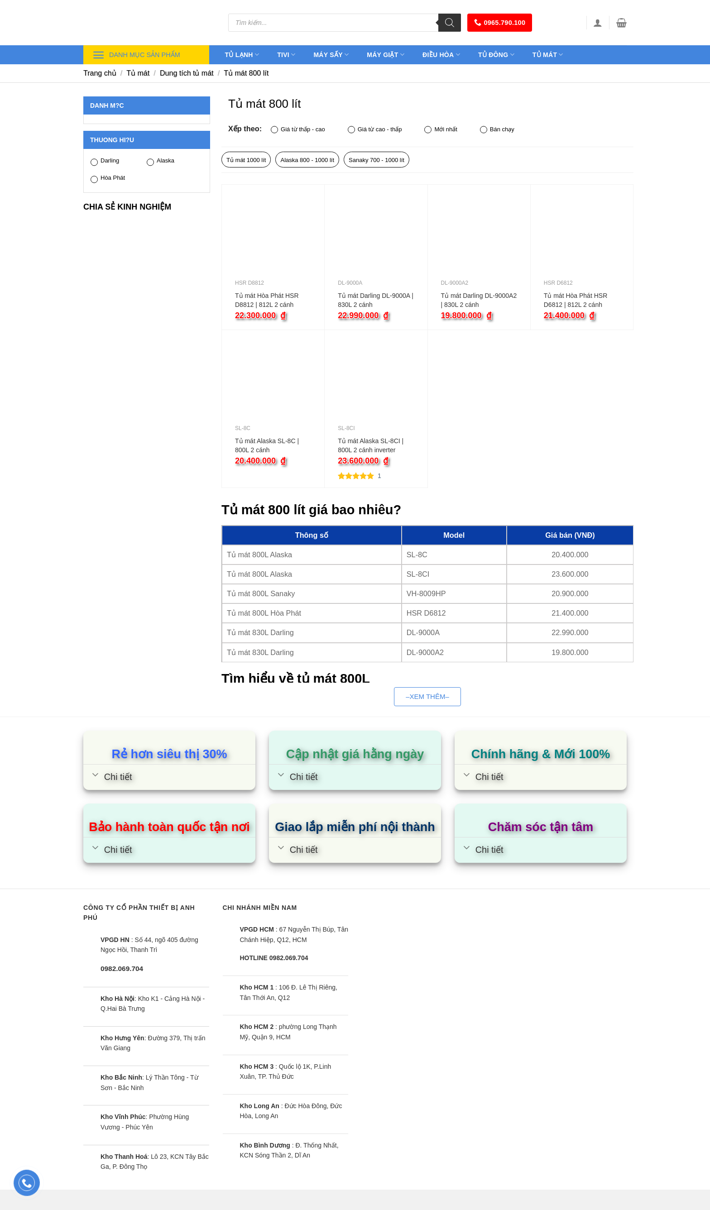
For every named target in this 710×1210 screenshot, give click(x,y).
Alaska (160, 161)
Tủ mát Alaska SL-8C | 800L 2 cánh (267, 445)
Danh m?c (107, 105)
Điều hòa (441, 54)
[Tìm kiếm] (449, 23)
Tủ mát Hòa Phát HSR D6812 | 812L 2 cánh (576, 300)
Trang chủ (99, 73)
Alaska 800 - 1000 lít (307, 160)
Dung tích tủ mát (187, 73)
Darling (105, 161)
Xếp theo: (245, 128)
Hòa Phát (108, 178)
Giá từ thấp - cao (298, 130)
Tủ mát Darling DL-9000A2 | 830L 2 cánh (479, 300)
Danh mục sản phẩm (136, 55)
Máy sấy (331, 54)
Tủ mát (547, 54)
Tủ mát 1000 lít (246, 160)
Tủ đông (496, 54)
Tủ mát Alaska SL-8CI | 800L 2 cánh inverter (370, 445)
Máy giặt (385, 54)
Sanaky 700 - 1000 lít (376, 160)
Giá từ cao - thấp (375, 130)
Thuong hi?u (112, 139)
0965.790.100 (499, 22)
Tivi (286, 54)
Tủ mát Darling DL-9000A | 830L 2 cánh (375, 300)
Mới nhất (440, 130)
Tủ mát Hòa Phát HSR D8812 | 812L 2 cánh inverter (267, 300)
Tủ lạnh (242, 54)
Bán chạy (497, 130)
